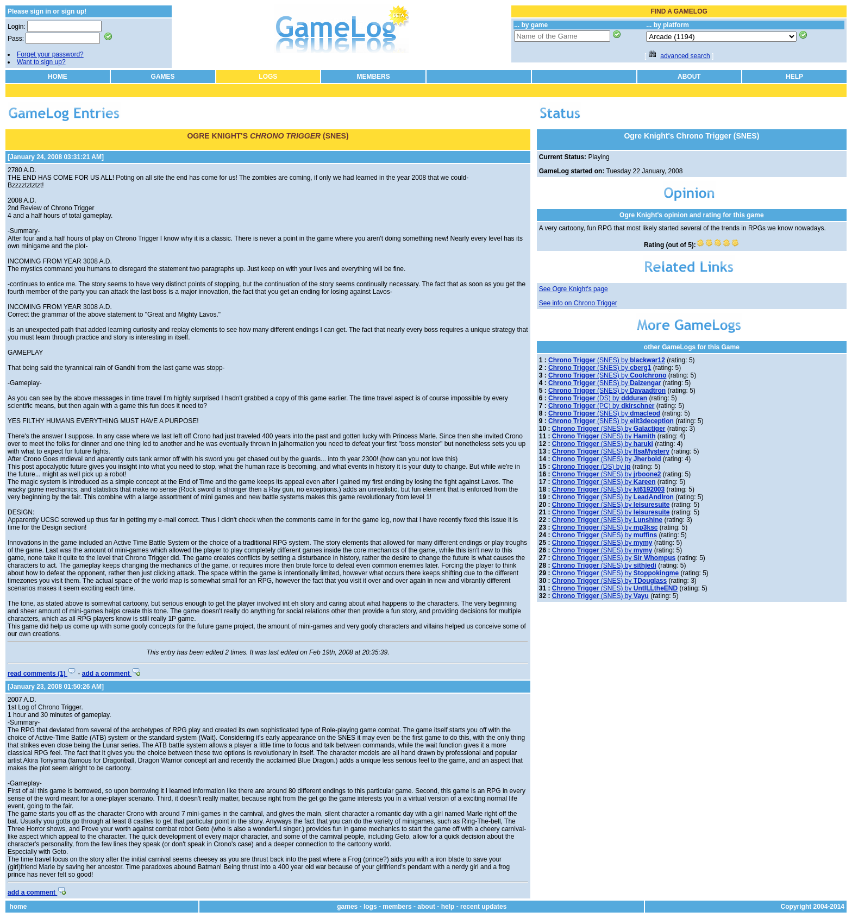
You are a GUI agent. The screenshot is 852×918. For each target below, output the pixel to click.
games (347, 906)
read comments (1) (42, 673)
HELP (794, 76)
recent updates (483, 906)
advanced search (685, 56)
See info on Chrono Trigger (578, 303)
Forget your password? (50, 54)
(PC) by (601, 406)
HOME (57, 76)
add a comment (111, 673)
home (18, 906)
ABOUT (689, 76)
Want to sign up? (41, 62)
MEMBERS (373, 76)
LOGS (268, 76)
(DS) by (597, 398)
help (448, 906)
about (426, 906)
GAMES (163, 76)
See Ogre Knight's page (573, 289)
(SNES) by (606, 360)
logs (370, 906)
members (397, 906)
